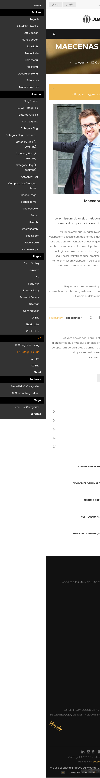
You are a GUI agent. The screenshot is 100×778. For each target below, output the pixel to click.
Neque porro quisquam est (56, 500)
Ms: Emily (91, 689)
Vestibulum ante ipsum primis (54, 516)
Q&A (94, 645)
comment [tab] (62, 378)
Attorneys (89, 622)
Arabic (89, 4)
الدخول (23, 4)
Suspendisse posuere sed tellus (52, 466)
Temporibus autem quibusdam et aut (49, 533)
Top (95, 70)
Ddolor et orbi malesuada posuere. (50, 483)
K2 (79, 63)
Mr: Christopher (85, 683)
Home (93, 63)
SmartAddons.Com (57, 762)
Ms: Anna (91, 671)
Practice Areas (86, 627)
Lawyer (33, 63)
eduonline (9, 318)
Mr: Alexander (87, 677)
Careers (91, 633)
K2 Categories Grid (58, 63)
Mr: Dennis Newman (83, 666)
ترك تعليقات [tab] (86, 378)
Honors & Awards (84, 639)
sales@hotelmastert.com (73, 600)
